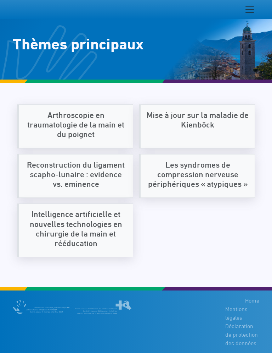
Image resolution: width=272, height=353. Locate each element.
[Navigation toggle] (249, 9)
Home (252, 300)
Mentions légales (236, 313)
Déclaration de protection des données (241, 334)
